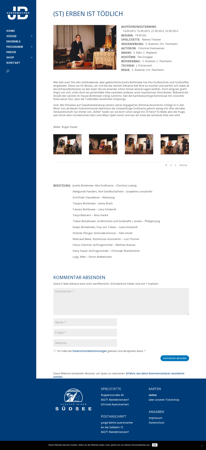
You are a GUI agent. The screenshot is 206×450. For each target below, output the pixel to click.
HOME (10, 31)
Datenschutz (156, 422)
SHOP (10, 57)
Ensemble (13, 41)
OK (154, 445)
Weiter (183, 165)
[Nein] (202, 445)
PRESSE (11, 52)
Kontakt (13, 63)
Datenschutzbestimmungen (89, 351)
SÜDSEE (11, 36)
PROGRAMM (14, 47)
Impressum (155, 418)
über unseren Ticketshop (164, 399)
